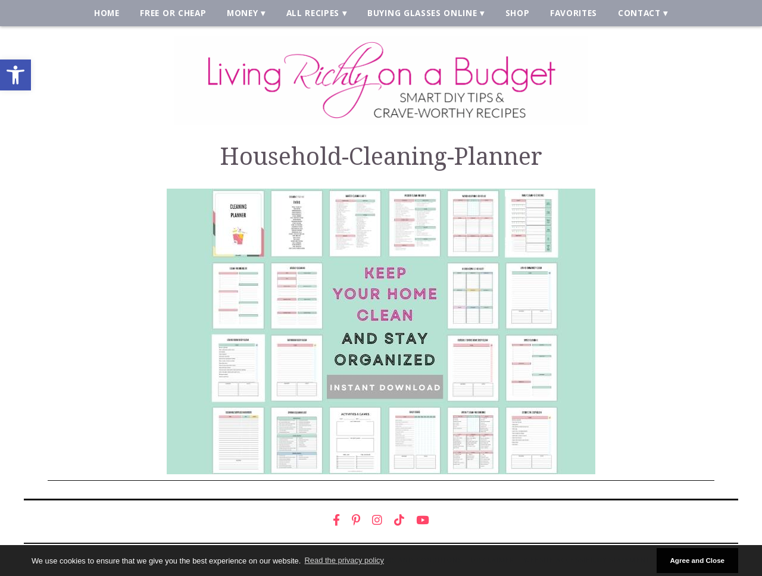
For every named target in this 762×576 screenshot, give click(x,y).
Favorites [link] (573, 12)
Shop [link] (517, 12)
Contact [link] (639, 12)
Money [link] (242, 12)
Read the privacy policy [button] (344, 560)
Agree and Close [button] (697, 560)
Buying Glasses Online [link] (422, 12)
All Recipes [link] (313, 12)
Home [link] (107, 12)
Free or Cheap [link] (173, 12)
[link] (15, 75)
